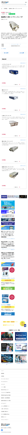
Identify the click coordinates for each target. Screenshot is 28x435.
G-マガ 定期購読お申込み (5, 414)
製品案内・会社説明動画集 (5, 397)
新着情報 (2, 373)
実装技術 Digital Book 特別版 (5, 395)
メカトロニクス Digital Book (5, 392)
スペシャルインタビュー (5, 378)
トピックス (3, 384)
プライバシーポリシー (4, 419)
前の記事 (6, 52)
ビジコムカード (3, 403)
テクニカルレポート (4, 381)
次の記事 (22, 52)
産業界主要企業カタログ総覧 (6, 400)
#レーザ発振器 (3, 48)
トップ (2, 370)
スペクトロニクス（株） (15, 44)
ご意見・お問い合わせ (4, 408)
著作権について (3, 416)
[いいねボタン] (6, 14)
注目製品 (5, 8)
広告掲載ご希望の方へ (4, 411)
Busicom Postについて (4, 389)
